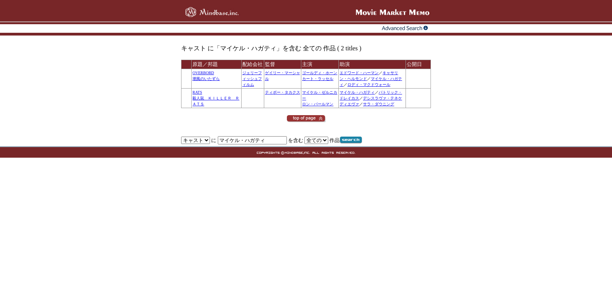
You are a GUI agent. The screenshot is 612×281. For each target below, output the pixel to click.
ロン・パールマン (317, 104)
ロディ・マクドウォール (368, 84)
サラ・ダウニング (378, 104)
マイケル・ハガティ (357, 92)
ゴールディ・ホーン (319, 73)
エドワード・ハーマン (359, 73)
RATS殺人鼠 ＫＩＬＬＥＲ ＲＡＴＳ (215, 98)
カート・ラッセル (317, 78)
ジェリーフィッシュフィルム (252, 79)
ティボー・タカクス (282, 92)
